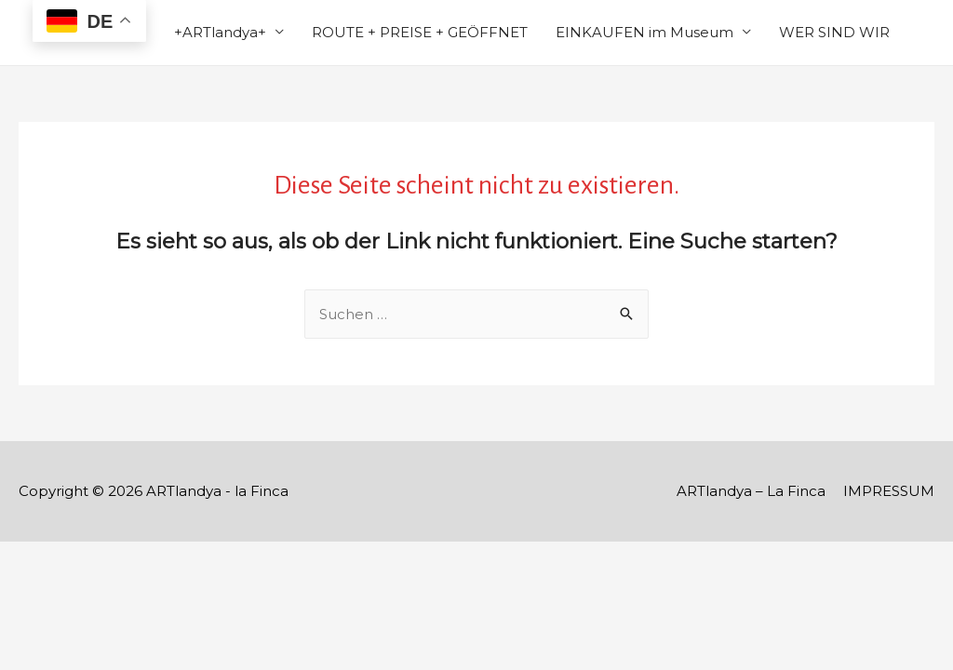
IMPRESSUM (888, 491)
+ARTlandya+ (220, 32)
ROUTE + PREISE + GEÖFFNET (420, 32)
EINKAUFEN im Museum (644, 32)
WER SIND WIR (834, 32)
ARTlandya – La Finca (751, 491)
